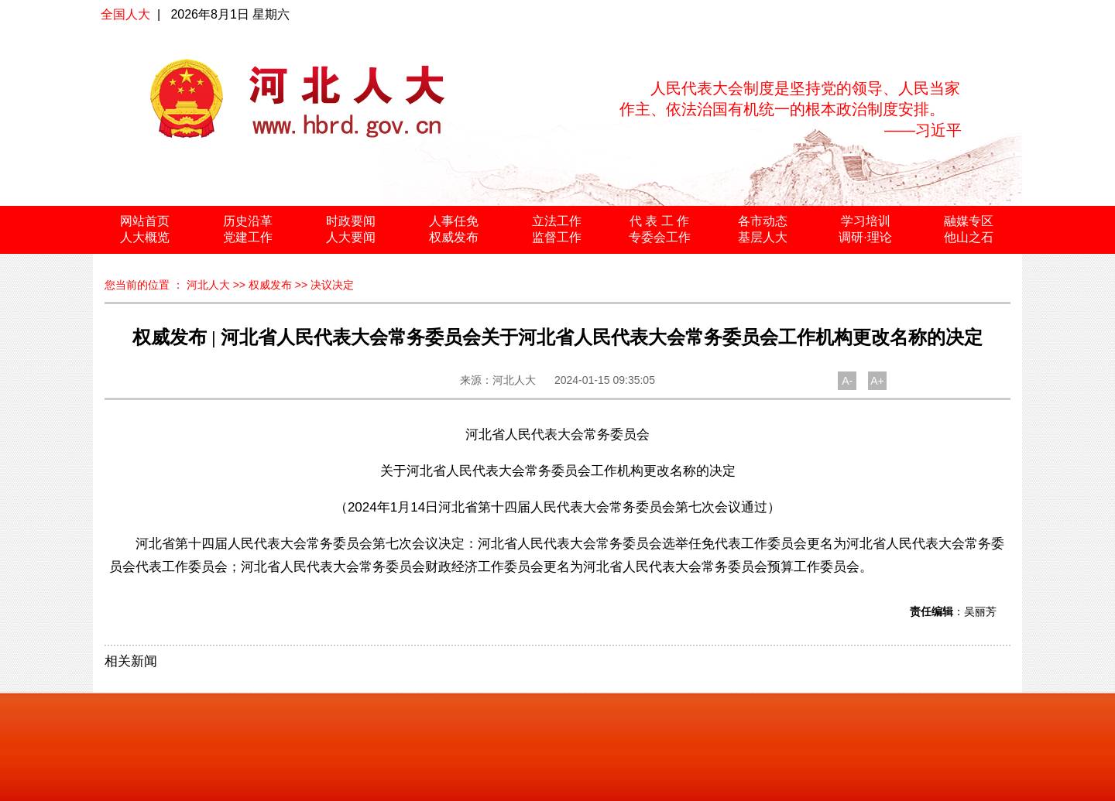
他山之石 (968, 237)
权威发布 (454, 237)
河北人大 (208, 285)
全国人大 (125, 14)
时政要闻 (351, 221)
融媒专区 (968, 221)
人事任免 (454, 221)
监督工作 (557, 237)
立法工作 (557, 221)
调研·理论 (865, 237)
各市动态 (762, 221)
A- (847, 381)
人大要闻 (351, 237)
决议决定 (332, 285)
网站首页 (145, 221)
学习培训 (865, 221)
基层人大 (762, 237)
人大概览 (145, 237)
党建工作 (248, 237)
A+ (877, 381)
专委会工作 (660, 237)
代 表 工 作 (659, 221)
